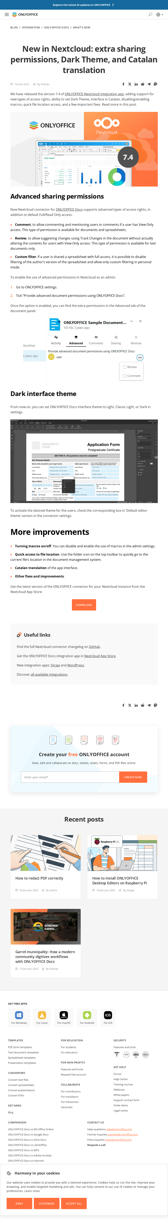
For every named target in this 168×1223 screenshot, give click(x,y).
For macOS (63, 1023)
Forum (118, 1074)
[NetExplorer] (136, 1055)
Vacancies (66, 1107)
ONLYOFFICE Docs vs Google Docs (28, 1134)
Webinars (119, 1089)
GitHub (94, 646)
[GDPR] (126, 1055)
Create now (133, 777)
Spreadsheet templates (22, 1057)
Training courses (123, 1084)
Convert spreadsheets (21, 1085)
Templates (15, 1040)
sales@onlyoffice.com (119, 1129)
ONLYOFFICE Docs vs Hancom (26, 1160)
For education (72, 1040)
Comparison (17, 1122)
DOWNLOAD (84, 605)
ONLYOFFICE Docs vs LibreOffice (27, 1145)
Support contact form (126, 1100)
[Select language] (159, 14)
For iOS (108, 1023)
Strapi (55, 665)
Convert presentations (21, 1090)
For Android (87, 1023)
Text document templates (23, 1052)
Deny (19, 1203)
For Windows (19, 1023)
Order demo (121, 1105)
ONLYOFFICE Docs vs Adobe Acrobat (29, 1155)
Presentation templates (22, 1063)
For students (68, 1047)
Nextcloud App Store (100, 656)
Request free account (73, 1074)
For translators (69, 1096)
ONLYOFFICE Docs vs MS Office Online (30, 1129)
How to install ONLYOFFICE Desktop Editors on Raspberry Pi (119, 880)
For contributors (70, 1091)
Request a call (96, 1145)
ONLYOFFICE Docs (56, 27)
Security (120, 1040)
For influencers (70, 1102)
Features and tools (72, 1069)
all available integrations (49, 674)
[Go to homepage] (25, 14)
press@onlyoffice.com (118, 1140)
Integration (31, 27)
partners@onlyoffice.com (123, 1134)
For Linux (42, 1023)
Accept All (74, 1203)
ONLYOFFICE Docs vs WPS (23, 1150)
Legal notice (121, 1110)
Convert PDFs (16, 1095)
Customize (46, 1203)
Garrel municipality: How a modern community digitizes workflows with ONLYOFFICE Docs (45, 956)
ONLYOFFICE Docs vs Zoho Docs (27, 1140)
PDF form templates (20, 1047)
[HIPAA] (117, 1055)
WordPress (75, 665)
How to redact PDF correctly (39, 878)
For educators (69, 1052)
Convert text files (18, 1080)
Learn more (32, 1191)
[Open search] (150, 14)
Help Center (121, 1079)
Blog (14, 27)
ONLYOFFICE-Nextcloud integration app (94, 94)
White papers (121, 1095)
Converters (16, 1073)
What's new (81, 27)
